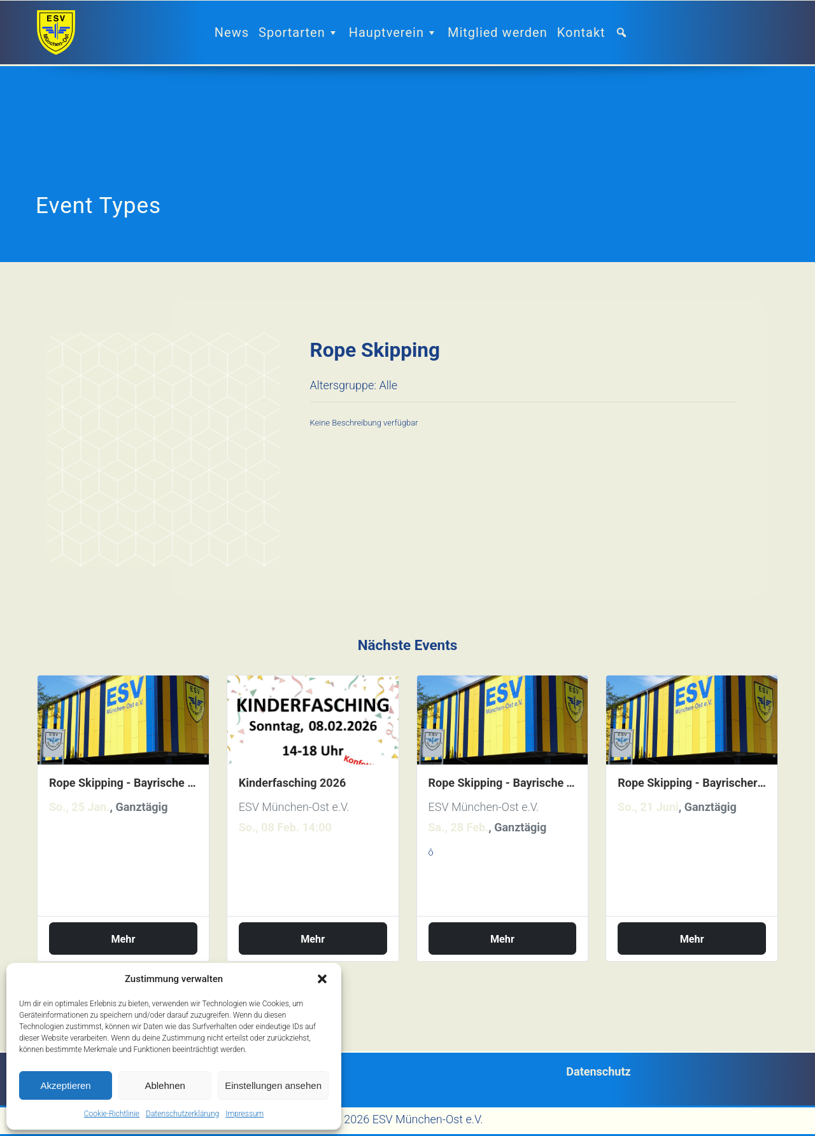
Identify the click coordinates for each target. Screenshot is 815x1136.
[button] (322, 979)
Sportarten (299, 32)
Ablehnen (165, 1085)
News (232, 32)
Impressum (244, 1113)
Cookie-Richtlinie (111, 1113)
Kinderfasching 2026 (292, 782)
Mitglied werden (498, 32)
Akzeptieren (65, 1085)
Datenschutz (598, 1071)
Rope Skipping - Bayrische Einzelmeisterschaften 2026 (123, 782)
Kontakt (581, 32)
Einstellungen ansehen (273, 1085)
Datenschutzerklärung (182, 1113)
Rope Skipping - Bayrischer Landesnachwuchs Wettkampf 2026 (692, 782)
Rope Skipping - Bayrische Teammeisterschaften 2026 (503, 782)
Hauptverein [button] (393, 32)
